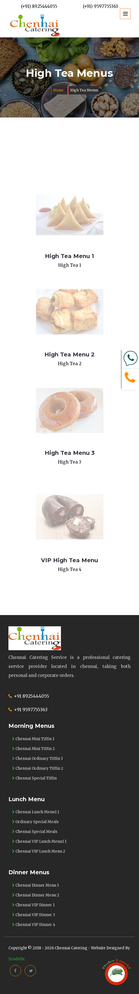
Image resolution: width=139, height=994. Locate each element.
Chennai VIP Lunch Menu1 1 (39, 841)
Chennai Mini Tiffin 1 (33, 739)
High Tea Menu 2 (69, 354)
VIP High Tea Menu (69, 560)
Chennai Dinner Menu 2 (35, 895)
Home (58, 90)
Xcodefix (16, 959)
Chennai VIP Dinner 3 (33, 914)
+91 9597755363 (30, 709)
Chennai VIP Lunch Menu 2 (38, 851)
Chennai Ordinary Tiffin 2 (37, 768)
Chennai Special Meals (34, 831)
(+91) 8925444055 (39, 6)
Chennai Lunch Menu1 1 (35, 812)
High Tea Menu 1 (69, 256)
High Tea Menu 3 (70, 452)
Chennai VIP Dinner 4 (33, 924)
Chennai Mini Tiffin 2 (33, 748)
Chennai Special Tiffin (34, 778)
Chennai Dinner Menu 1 (35, 885)
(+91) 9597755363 (100, 6)
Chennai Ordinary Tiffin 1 (37, 758)
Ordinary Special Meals (35, 821)
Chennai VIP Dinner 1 (33, 905)
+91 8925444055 (31, 696)
